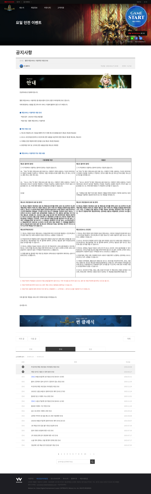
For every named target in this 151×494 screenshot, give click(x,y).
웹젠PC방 (74, 478)
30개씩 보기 (30, 357)
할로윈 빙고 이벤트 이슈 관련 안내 (42, 396)
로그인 (145, 2)
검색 (92, 461)
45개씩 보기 (40, 357)
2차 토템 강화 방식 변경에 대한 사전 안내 (44, 435)
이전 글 (21, 338)
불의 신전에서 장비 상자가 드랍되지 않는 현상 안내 (47, 381)
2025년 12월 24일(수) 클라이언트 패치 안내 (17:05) (48, 391)
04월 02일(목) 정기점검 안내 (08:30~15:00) (47, 376)
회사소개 (65, 478)
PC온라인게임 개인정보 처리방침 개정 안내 (45, 367)
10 (85, 454)
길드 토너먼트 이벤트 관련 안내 (41, 411)
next (117, 42)
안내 (60, 349)
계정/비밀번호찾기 (140, 41)
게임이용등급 (84, 478)
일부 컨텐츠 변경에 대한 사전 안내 (42, 430)
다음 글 (33, 338)
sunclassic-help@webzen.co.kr (47, 485)
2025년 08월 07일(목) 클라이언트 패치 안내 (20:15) (48, 421)
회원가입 (139, 2)
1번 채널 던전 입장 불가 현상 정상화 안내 (44, 425)
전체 (30, 349)
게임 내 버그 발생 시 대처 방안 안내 (42, 372)
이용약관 (31, 478)
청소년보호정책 (55, 478)
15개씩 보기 (20, 357)
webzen (9, 2)
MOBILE (27, 2)
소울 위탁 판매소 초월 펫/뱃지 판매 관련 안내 (45, 440)
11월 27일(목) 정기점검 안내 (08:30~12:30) (47, 401)
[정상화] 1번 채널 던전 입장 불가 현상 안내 (45, 445)
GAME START (136, 16)
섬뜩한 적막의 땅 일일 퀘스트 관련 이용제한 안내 (47, 416)
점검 (90, 349)
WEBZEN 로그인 (136, 33)
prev (104, 42)
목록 (129, 338)
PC (19, 2)
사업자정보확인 (61, 485)
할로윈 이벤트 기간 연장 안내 (40, 406)
